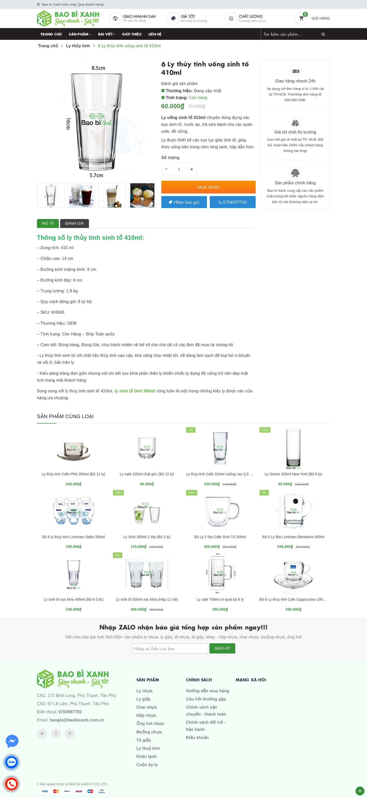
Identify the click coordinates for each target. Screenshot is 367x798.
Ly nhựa (144, 691)
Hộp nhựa (146, 715)
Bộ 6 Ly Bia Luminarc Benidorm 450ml (294, 537)
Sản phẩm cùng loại (65, 416)
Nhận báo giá (184, 202)
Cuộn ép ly (147, 765)
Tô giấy (143, 740)
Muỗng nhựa (149, 732)
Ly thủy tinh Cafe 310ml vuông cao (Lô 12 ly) (222, 474)
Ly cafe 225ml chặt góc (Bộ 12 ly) (147, 474)
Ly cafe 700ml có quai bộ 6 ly (220, 599)
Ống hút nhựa (150, 723)
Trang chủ (51, 34)
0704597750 (233, 202)
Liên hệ (155, 34)
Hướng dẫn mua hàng (207, 691)
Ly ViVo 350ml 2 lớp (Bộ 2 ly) (146, 537)
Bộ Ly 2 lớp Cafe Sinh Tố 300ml (220, 537)
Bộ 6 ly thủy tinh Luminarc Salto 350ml (73, 537)
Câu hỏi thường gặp (206, 699)
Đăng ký (222, 648)
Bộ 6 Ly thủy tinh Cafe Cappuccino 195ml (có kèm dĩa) (303, 599)
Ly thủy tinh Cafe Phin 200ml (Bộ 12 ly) (73, 474)
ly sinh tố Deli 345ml (134, 391)
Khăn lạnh (146, 756)
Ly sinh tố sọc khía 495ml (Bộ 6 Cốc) (73, 599)
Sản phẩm (80, 34)
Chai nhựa (146, 707)
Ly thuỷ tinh (148, 748)
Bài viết (106, 34)
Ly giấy (143, 699)
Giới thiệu (131, 34)
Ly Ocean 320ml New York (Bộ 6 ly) (293, 474)
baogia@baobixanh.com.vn (77, 720)
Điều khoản (197, 737)
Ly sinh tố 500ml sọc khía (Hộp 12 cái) (147, 599)
